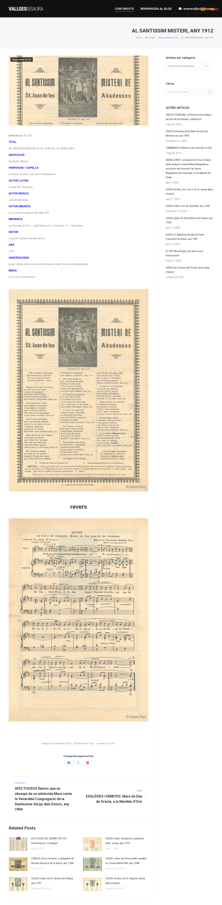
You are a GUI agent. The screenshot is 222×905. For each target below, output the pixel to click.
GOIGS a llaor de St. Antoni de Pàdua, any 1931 (52, 881)
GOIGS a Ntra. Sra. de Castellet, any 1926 (188, 206)
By (84, 743)
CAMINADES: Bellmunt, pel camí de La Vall (189, 147)
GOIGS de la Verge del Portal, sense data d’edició (188, 269)
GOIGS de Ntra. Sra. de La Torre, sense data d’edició (189, 191)
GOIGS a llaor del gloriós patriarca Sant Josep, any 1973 (124, 841)
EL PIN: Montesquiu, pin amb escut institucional (184, 253)
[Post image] (18, 844)
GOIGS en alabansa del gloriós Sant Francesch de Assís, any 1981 (185, 236)
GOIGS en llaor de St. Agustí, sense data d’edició (125, 881)
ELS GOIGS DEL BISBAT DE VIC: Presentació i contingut (49, 841)
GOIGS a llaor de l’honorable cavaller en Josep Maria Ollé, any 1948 (126, 861)
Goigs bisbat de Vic (21, 59)
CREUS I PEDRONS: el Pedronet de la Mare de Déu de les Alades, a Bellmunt (189, 117)
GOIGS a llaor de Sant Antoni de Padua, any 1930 (189, 220)
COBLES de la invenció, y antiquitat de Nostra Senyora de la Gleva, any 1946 (52, 861)
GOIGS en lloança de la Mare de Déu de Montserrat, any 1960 (187, 133)
